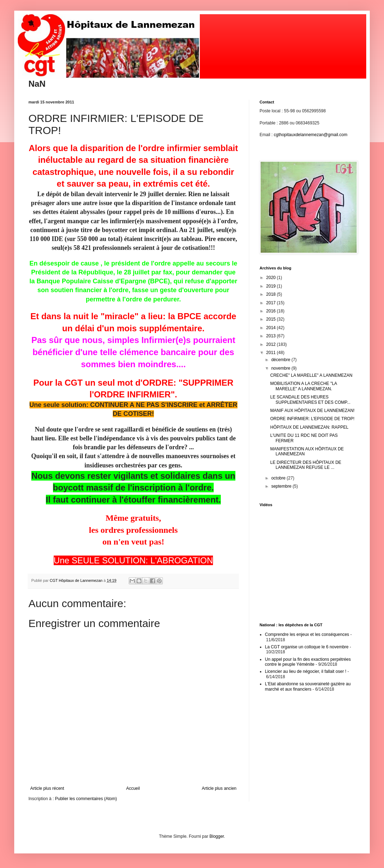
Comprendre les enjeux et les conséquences (307, 634)
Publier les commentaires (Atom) (86, 798)
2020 (271, 277)
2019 (271, 286)
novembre (281, 368)
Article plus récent (47, 788)
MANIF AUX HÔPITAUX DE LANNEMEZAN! (312, 410)
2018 (271, 294)
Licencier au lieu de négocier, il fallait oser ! (305, 671)
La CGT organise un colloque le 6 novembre (306, 646)
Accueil (133, 788)
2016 (271, 311)
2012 (271, 344)
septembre (282, 486)
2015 (271, 319)
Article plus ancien (219, 788)
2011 (271, 352)
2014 (271, 327)
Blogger (216, 836)
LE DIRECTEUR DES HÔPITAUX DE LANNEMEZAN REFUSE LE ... (305, 465)
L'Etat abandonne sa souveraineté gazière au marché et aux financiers (308, 686)
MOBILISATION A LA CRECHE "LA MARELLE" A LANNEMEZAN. (303, 386)
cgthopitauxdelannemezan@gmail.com (310, 134)
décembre (281, 359)
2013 (271, 335)
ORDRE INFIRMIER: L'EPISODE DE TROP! (312, 418)
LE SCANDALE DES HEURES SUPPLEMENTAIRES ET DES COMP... (310, 399)
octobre (279, 478)
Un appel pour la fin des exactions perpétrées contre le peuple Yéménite (308, 662)
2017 (271, 302)
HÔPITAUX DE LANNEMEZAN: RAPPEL (309, 427)
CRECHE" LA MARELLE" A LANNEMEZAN (311, 375)
